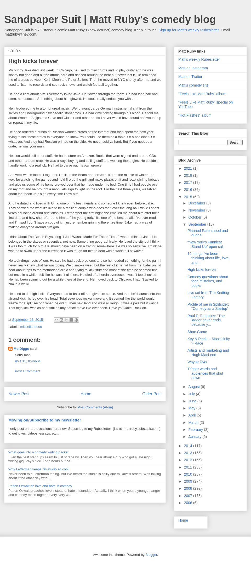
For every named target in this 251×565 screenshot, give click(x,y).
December (197, 203)
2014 (188, 446)
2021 (188, 168)
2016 (188, 189)
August (194, 387)
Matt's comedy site (193, 85)
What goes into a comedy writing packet (38, 452)
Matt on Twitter (190, 77)
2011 (188, 467)
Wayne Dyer (197, 362)
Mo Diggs (21, 349)
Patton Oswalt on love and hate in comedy (40, 486)
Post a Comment (27, 371)
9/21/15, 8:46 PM (27, 361)
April (192, 415)
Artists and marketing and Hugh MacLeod (208, 352)
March (193, 422)
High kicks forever (201, 269)
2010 (188, 474)
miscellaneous (31, 327)
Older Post (152, 394)
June (192, 401)
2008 (188, 488)
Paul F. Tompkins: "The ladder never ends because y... (206, 320)
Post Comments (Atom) (95, 407)
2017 (188, 182)
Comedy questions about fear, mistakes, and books (207, 281)
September (197, 224)
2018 (188, 175)
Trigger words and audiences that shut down (205, 373)
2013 (188, 453)
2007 (188, 496)
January (195, 437)
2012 (188, 460)
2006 (188, 503)
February (196, 429)
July (192, 394)
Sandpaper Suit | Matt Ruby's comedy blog (110, 19)
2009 (188, 481)
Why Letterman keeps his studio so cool (38, 469)
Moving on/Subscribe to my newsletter (44, 420)
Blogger (151, 555)
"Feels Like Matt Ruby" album (202, 94)
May (192, 408)
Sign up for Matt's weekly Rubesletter (189, 30)
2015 (188, 197)
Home (86, 394)
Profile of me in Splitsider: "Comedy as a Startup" (208, 306)
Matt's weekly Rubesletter (199, 59)
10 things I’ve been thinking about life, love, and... (208, 258)
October (195, 217)
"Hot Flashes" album (195, 115)
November (197, 210)
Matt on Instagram (193, 68)
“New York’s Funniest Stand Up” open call (205, 244)
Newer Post (19, 394)
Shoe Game (197, 332)
